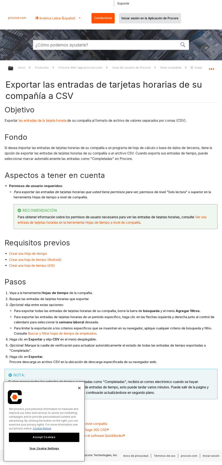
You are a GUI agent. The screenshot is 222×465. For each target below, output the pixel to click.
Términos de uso (164, 455)
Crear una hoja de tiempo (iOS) (32, 265)
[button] (183, 44)
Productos (42, 67)
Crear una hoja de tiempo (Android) (35, 260)
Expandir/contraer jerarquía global (13, 68)
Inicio (22, 67)
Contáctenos (103, 18)
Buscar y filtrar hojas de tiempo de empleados (62, 333)
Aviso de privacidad (135, 455)
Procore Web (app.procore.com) (81, 67)
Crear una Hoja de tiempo (28, 253)
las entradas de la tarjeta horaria (42, 120)
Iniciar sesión (211, 455)
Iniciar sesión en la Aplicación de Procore (150, 18)
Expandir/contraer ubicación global (211, 67)
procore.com (17, 18)
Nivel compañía (171, 67)
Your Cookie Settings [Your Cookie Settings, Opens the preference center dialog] (44, 448)
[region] (44, 421)
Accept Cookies (44, 437)
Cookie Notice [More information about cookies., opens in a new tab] (42, 428)
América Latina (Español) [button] (56, 18)
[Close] (79, 388)
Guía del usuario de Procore (132, 67)
